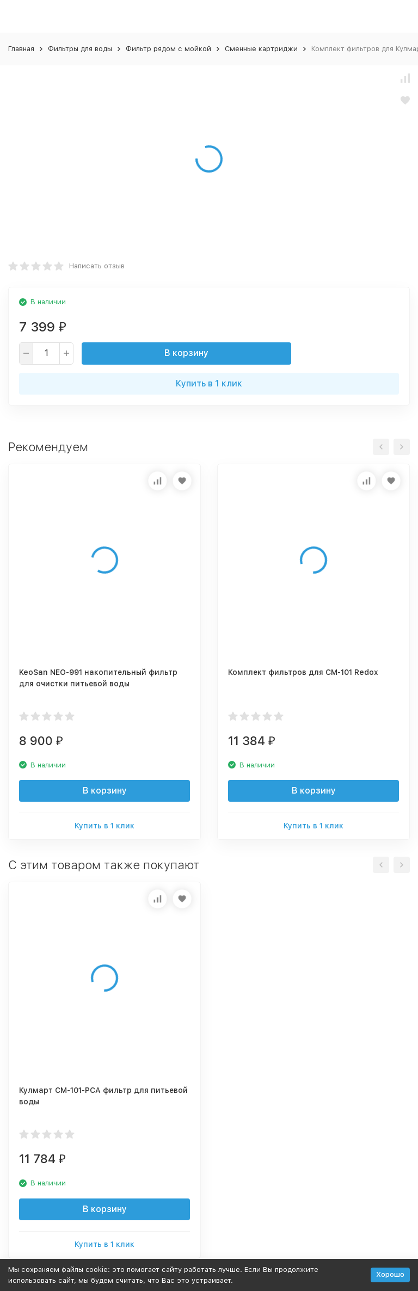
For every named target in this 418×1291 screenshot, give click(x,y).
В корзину (186, 353)
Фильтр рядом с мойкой (168, 49)
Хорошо (390, 1274)
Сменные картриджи (261, 49)
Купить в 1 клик (209, 383)
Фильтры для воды (80, 49)
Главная (21, 49)
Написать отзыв (97, 266)
